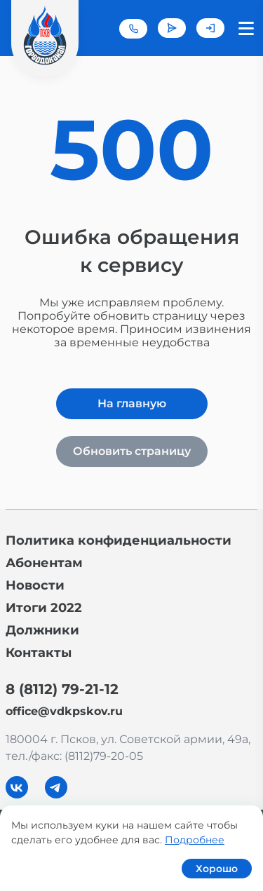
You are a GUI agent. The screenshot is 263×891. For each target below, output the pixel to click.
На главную (131, 403)
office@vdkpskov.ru (64, 711)
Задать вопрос (171, 28)
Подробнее (194, 840)
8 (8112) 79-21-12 (62, 689)
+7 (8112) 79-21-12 (133, 28)
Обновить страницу (132, 451)
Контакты (39, 652)
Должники (42, 630)
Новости (35, 585)
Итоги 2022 (44, 607)
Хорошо (217, 868)
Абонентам (44, 563)
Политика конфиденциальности (118, 540)
